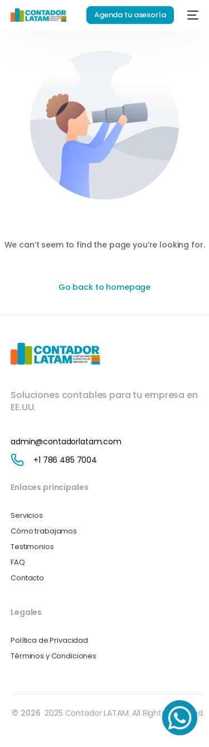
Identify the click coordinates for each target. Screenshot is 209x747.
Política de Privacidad (49, 640)
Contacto (27, 578)
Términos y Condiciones (53, 656)
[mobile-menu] (191, 15)
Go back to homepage (104, 287)
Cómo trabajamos (44, 531)
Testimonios (32, 546)
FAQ (18, 562)
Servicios (27, 515)
